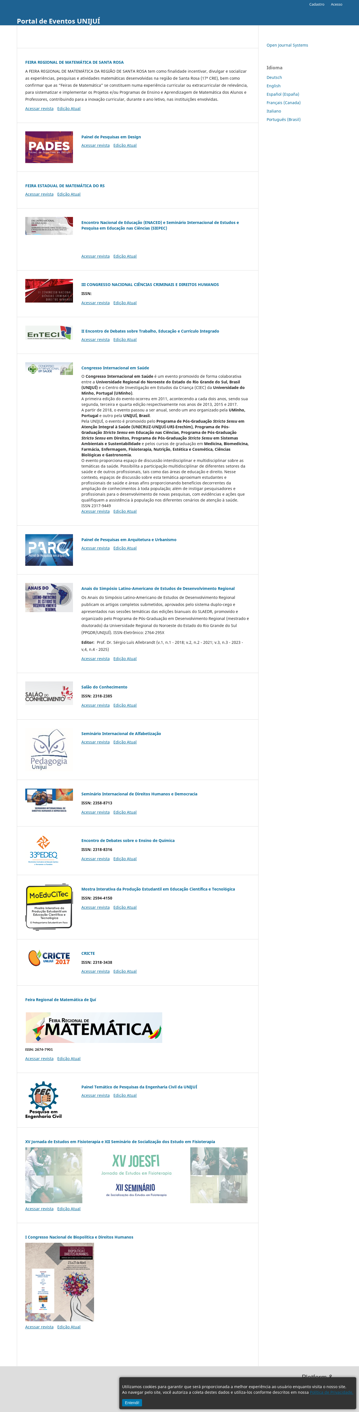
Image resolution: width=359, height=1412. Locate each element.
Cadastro (316, 4)
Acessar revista (39, 108)
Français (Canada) (284, 102)
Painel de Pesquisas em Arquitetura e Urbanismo (129, 539)
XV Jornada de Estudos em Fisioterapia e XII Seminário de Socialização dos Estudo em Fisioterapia (120, 1141)
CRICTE (88, 953)
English (274, 85)
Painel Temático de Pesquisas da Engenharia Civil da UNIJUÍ (139, 1087)
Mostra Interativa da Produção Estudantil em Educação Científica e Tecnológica (158, 889)
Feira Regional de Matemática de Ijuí (60, 999)
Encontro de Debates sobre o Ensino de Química (128, 840)
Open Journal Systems (287, 45)
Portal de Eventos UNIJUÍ (58, 21)
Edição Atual (69, 108)
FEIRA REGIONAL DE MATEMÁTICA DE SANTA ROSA (74, 62)
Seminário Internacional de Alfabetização (121, 733)
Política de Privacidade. (331, 1392)
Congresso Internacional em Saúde (115, 367)
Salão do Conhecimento (104, 687)
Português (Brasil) (284, 119)
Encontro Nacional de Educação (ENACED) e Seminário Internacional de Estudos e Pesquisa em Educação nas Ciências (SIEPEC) (160, 225)
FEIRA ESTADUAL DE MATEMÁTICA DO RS (65, 185)
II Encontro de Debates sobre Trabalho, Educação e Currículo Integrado (150, 331)
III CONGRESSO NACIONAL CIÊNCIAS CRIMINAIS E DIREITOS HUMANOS (150, 284)
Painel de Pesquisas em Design (111, 136)
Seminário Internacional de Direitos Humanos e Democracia (139, 794)
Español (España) (283, 94)
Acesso (336, 4)
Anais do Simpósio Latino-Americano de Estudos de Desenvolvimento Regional (158, 588)
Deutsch (274, 77)
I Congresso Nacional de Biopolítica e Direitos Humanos (79, 1237)
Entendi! (132, 1402)
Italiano (274, 111)
